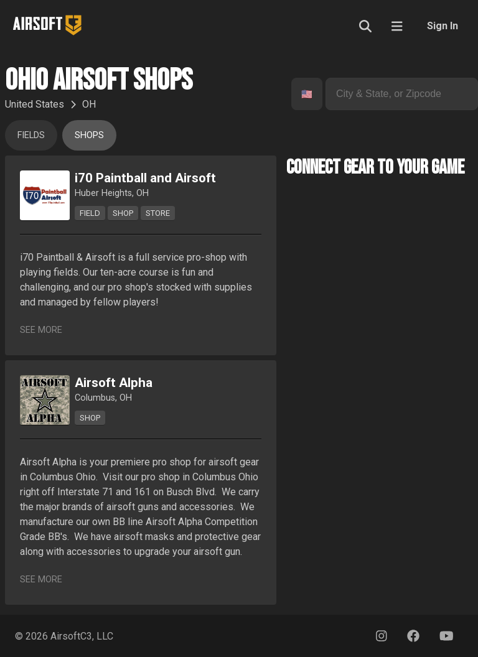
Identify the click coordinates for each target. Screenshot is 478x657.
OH (89, 104)
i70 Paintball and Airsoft (145, 177)
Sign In (442, 26)
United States (34, 104)
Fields (31, 135)
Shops (89, 135)
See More (41, 330)
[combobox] (302, 94)
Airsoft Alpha (113, 382)
